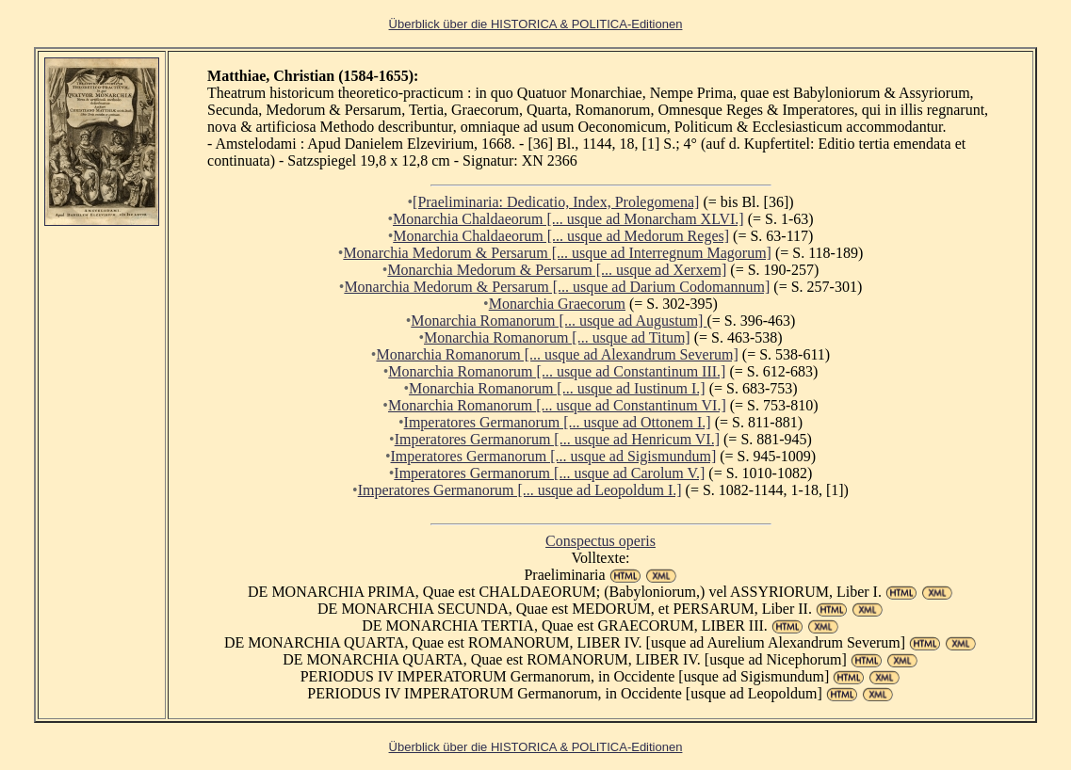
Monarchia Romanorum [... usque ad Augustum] (558, 321)
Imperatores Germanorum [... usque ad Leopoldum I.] (520, 490)
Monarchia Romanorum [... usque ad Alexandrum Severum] (557, 354)
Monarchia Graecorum (557, 304)
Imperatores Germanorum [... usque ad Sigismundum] (554, 456)
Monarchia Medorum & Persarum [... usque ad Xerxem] (556, 270)
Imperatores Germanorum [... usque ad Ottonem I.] (557, 422)
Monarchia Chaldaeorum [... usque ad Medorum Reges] (561, 236)
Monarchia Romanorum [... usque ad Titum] (557, 337)
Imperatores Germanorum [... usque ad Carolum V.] (549, 473)
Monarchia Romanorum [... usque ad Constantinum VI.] (557, 405)
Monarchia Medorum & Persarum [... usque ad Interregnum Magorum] (557, 253)
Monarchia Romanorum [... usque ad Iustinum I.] (557, 388)
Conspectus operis (600, 541)
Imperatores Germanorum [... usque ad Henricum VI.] (557, 439)
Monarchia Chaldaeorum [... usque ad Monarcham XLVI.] (568, 219)
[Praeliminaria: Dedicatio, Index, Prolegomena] (556, 202)
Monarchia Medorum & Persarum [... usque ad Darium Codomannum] (557, 287)
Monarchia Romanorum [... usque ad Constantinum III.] (556, 371)
